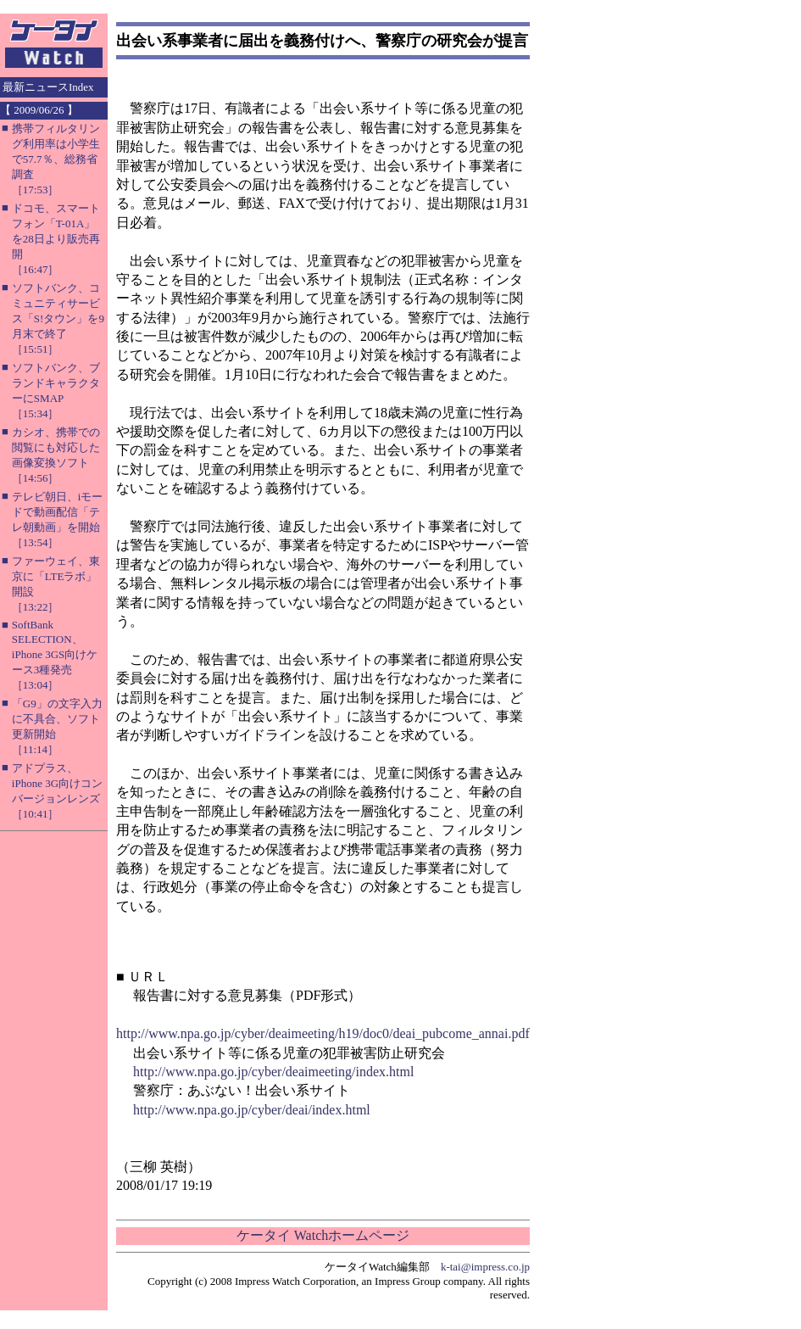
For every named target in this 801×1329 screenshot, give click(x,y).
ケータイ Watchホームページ (322, 1235)
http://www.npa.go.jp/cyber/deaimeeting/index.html (273, 1071)
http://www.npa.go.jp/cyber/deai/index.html (251, 1110)
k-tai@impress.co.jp (485, 1266)
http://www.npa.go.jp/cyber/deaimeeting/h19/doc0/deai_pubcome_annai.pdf (323, 1033)
